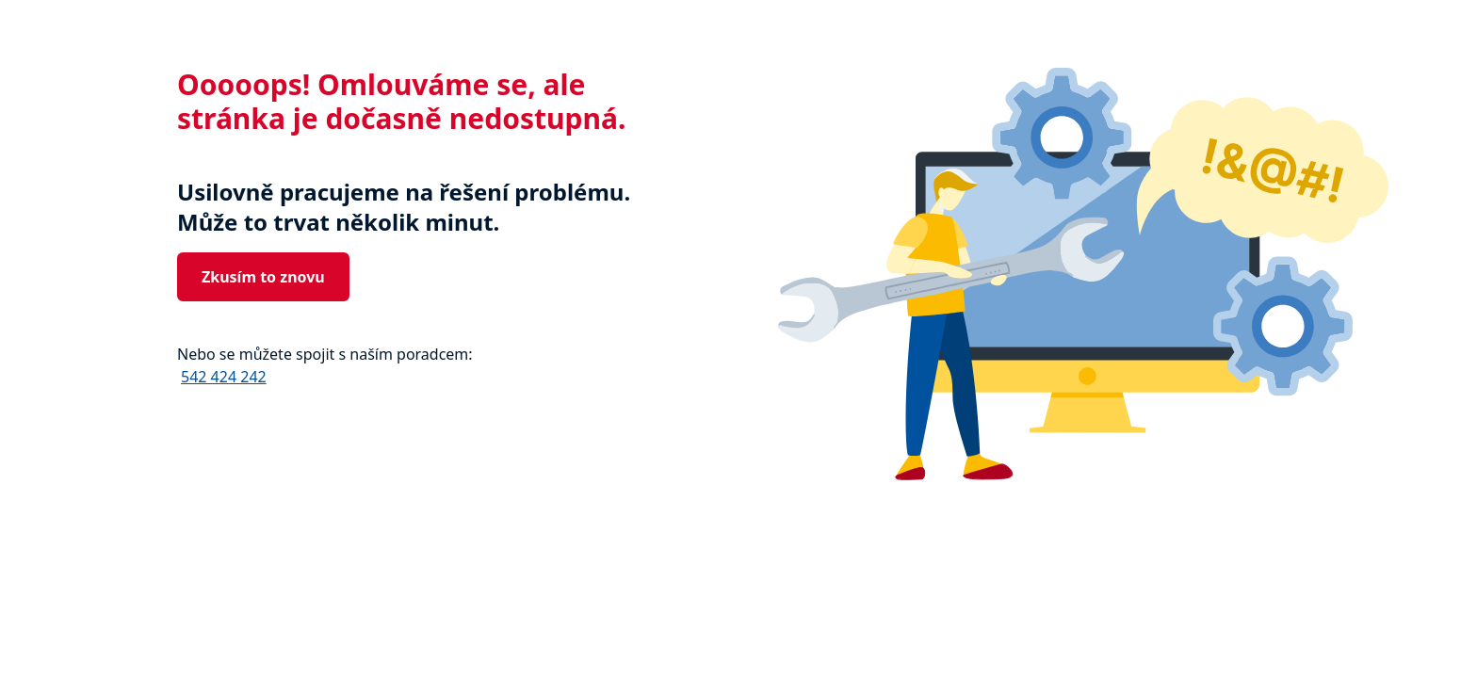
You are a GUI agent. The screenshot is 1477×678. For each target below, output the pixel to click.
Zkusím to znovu (263, 276)
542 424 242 (224, 376)
